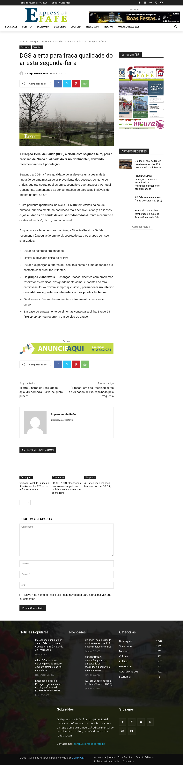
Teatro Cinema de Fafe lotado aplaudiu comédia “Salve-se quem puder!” (41, 392)
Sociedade (37, 47)
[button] (175, 26)
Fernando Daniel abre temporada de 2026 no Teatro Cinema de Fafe (147, 214)
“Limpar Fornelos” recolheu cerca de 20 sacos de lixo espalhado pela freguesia (91, 392)
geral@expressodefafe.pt (89, 743)
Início (22, 41)
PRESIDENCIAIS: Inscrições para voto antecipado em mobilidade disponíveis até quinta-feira (147, 182)
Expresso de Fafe (38, 73)
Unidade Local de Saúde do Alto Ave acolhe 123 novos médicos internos (34, 486)
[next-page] (28, 502)
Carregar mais (141, 226)
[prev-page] (21, 502)
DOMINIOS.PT (79, 757)
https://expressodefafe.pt (62, 420)
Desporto (90, 477)
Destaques (34, 41)
